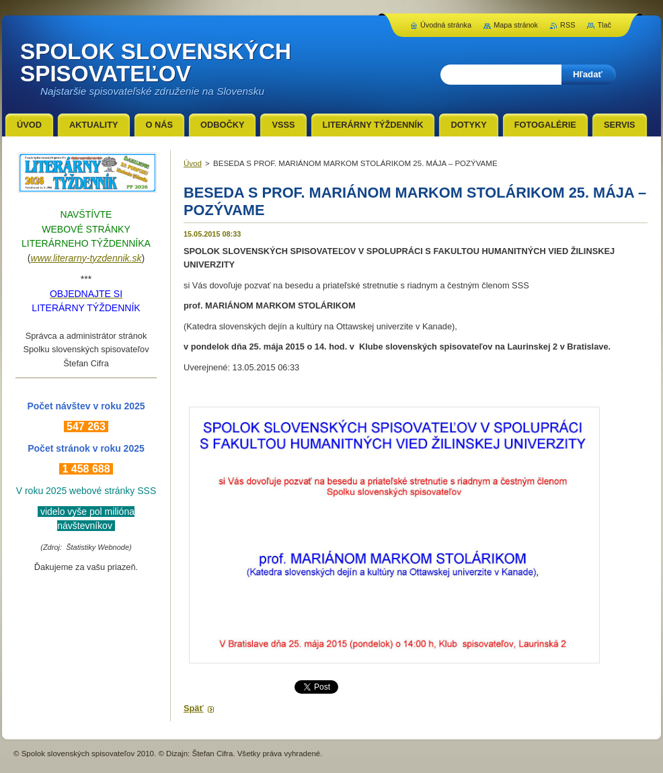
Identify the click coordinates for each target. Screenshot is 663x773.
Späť (194, 708)
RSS (567, 25)
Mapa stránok (516, 25)
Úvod (193, 163)
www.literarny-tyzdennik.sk (86, 258)
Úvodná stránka (445, 25)
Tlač (604, 25)
